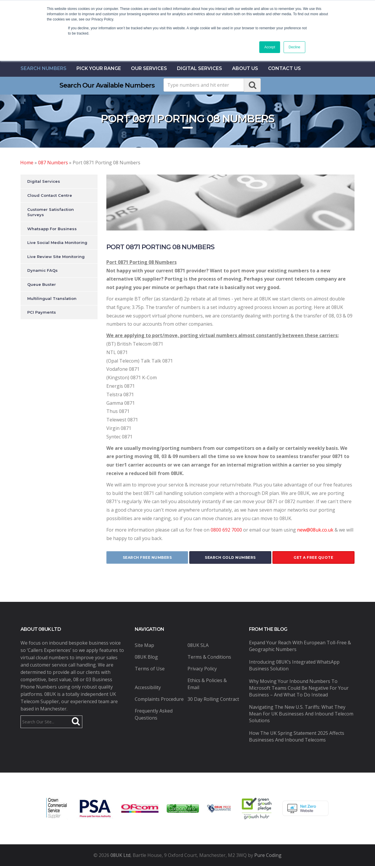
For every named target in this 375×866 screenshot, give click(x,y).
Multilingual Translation (51, 298)
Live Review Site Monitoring (56, 256)
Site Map (144, 645)
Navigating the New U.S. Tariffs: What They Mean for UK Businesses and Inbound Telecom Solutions (301, 714)
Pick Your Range (98, 68)
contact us (284, 68)
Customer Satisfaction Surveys (50, 212)
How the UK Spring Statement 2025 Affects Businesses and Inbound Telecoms (296, 736)
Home (26, 162)
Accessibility (148, 687)
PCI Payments (41, 312)
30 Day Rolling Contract (213, 699)
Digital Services (199, 68)
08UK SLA (198, 645)
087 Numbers (53, 162)
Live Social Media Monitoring (57, 242)
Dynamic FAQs (42, 270)
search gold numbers (230, 557)
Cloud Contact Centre (49, 195)
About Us (245, 68)
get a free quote (313, 557)
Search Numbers (44, 68)
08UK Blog (146, 657)
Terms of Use (150, 668)
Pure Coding (268, 855)
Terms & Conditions (209, 657)
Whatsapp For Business (52, 228)
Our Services (149, 68)
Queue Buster (41, 284)
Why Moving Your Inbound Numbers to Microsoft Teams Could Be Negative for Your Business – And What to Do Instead (299, 688)
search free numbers (147, 557)
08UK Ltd (120, 855)
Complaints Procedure (159, 699)
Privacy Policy (202, 668)
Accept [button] (269, 47)
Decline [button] (294, 47)
